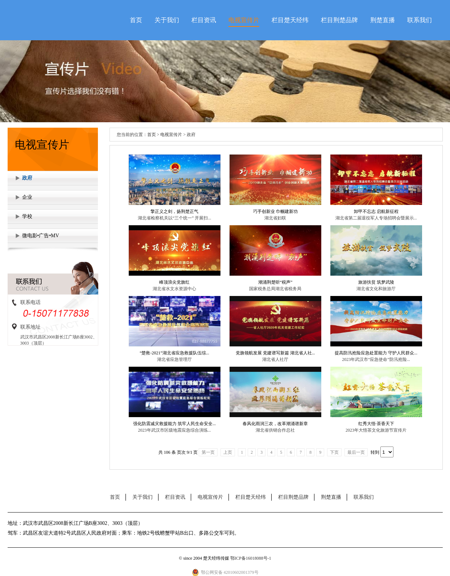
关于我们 (166, 20)
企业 (27, 197)
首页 (136, 20)
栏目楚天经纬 (290, 20)
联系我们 (419, 20)
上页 (227, 452)
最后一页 (356, 452)
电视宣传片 (243, 20)
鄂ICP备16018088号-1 (250, 558)
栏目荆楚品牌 (339, 20)
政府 (27, 178)
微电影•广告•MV (40, 235)
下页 (334, 452)
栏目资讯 (203, 20)
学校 (27, 216)
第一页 (208, 452)
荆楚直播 (382, 20)
